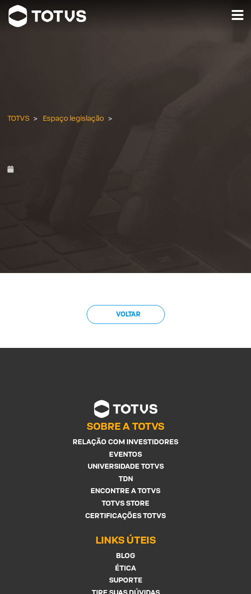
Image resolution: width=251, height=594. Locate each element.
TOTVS (18, 118)
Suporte (125, 580)
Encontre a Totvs (125, 490)
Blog (125, 555)
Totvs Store (125, 503)
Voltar (127, 314)
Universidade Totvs (126, 466)
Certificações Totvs (125, 515)
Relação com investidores (125, 441)
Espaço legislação (73, 118)
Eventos (125, 454)
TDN (126, 478)
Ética (125, 568)
